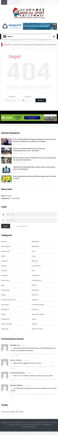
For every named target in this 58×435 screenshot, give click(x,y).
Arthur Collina (15, 360)
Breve (3, 256)
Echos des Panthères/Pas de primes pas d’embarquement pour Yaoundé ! (29, 149)
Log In (5, 226)
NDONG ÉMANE (16, 385)
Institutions (5, 280)
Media (3, 295)
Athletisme (35, 241)
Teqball (34, 324)
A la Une (4, 241)
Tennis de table (6, 324)
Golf (33, 271)
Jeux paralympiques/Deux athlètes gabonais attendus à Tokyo (34, 177)
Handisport (36, 275)
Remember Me (20, 226)
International (36, 280)
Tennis (34, 319)
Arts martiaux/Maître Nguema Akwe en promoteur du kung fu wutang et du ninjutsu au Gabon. (34, 140)
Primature (35, 309)
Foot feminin (36, 266)
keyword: (12, 96)
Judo (2, 285)
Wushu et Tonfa (37, 329)
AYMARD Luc (15, 345)
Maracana (35, 290)
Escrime (4, 266)
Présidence (5, 309)
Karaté (34, 285)
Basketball (35, 246)
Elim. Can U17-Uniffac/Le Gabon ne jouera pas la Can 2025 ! (33, 376)
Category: (28, 96)
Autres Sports (6, 246)
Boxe (33, 251)
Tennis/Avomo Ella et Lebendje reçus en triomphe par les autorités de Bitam (34, 159)
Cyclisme (4, 261)
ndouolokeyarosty (17, 373)
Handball (4, 275)
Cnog (33, 256)
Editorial (35, 261)
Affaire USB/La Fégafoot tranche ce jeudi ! (27, 363)
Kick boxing (5, 290)
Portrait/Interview (38, 304)
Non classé (5, 304)
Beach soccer (5, 251)
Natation (35, 300)
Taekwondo (5, 319)
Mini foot (35, 295)
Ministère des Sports (8, 300)
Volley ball (4, 329)
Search (40, 100)
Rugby (3, 314)
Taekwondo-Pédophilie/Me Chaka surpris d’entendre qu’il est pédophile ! (34, 168)
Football (4, 271)
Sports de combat (38, 314)
